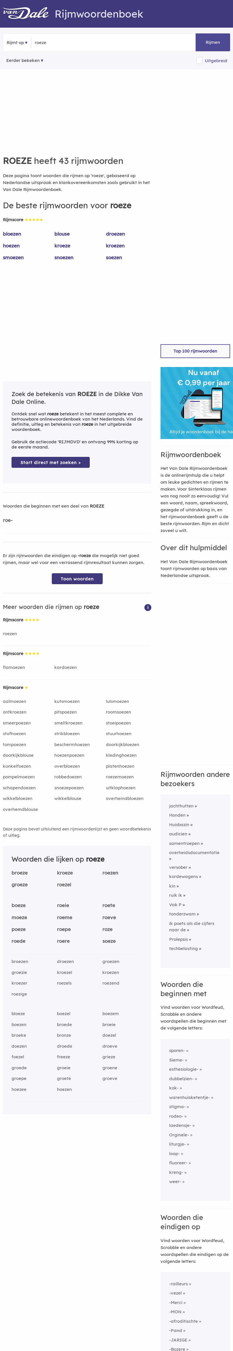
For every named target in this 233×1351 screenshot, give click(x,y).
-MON (175, 1311)
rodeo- (176, 1116)
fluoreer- (178, 1162)
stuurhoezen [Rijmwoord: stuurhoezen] (118, 733)
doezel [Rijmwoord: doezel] (109, 1035)
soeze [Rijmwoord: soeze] (109, 941)
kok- (174, 1088)
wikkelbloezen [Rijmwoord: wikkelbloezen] (18, 798)
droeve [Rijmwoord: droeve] (109, 1046)
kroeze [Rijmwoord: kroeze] (62, 246)
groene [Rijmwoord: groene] (109, 1067)
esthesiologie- (183, 1069)
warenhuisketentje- (189, 1097)
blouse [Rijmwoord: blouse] (62, 234)
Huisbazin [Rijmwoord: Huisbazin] (179, 824)
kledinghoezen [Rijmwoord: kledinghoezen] (121, 755)
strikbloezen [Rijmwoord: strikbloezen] (67, 733)
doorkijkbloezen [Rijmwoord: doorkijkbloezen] (122, 744)
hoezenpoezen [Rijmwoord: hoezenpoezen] (69, 755)
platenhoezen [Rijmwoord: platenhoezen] (120, 766)
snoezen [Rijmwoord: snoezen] (63, 257)
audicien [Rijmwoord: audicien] (178, 834)
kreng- (176, 1172)
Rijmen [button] (213, 42)
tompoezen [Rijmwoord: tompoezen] (14, 744)
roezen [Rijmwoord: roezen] (10, 633)
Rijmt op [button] (15, 42)
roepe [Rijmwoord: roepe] (64, 929)
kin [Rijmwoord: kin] (172, 886)
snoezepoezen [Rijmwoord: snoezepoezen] (69, 787)
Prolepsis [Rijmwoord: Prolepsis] (178, 939)
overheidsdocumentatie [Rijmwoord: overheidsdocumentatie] (194, 852)
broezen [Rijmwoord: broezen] (20, 961)
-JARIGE (178, 1340)
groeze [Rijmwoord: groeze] (20, 884)
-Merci (175, 1302)
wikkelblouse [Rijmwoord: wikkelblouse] (67, 798)
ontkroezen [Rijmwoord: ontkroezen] (14, 712)
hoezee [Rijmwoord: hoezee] (19, 1089)
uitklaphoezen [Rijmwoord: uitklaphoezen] (120, 787)
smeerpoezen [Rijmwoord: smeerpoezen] (17, 723)
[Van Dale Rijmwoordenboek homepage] (29, 13)
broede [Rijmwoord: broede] (64, 1024)
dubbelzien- (181, 1078)
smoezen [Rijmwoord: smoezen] (13, 257)
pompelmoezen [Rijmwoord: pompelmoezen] (19, 776)
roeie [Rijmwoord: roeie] (63, 905)
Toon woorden (77, 579)
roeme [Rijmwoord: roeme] (64, 917)
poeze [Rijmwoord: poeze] (19, 929)
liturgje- (177, 1144)
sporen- (177, 1050)
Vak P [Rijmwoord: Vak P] (175, 904)
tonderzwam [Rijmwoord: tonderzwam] (182, 914)
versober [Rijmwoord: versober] (178, 867)
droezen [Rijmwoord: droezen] (115, 234)
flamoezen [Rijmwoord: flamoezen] (14, 667)
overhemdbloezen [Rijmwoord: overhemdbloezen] (125, 798)
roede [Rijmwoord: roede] (18, 941)
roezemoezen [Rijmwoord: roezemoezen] (120, 776)
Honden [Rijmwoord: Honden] (177, 815)
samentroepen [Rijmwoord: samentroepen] (184, 843)
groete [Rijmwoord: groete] (64, 1078)
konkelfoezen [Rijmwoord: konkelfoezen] (17, 766)
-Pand (175, 1330)
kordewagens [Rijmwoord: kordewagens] (183, 876)
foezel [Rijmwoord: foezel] (18, 1056)
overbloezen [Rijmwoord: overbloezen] (67, 766)
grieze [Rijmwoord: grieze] (108, 1056)
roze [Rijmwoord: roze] (107, 929)
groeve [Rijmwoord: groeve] (109, 1078)
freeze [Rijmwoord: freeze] (63, 1056)
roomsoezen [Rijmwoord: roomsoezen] (118, 712)
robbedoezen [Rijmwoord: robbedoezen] (68, 776)
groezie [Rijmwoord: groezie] (19, 972)
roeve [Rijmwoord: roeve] (109, 917)
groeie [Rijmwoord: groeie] (63, 1067)
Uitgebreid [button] (216, 60)
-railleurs (178, 1283)
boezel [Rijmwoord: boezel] (63, 1013)
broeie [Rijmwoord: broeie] (109, 1024)
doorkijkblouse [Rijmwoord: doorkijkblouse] (18, 755)
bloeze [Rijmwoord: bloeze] (18, 1013)
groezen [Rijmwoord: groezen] (110, 961)
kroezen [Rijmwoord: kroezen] (115, 246)
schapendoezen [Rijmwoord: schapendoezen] (19, 787)
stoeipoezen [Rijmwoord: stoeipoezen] (118, 723)
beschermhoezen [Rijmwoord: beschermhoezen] (72, 744)
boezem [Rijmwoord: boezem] (110, 1013)
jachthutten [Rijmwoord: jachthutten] (181, 806)
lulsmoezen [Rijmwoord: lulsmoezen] (117, 701)
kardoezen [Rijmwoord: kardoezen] (65, 667)
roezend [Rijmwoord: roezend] (110, 983)
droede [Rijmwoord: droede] (64, 1046)
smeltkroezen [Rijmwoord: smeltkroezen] (68, 723)
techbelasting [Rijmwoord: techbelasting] (183, 948)
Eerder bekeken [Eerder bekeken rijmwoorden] (23, 60)
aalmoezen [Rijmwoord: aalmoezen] (14, 701)
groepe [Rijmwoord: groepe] (19, 1078)
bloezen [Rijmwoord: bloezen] (12, 234)
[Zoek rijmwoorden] (62, 43)
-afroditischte (183, 1321)
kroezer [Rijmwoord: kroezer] (19, 983)
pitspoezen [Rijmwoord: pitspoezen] (65, 712)
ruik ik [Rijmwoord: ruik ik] (175, 895)
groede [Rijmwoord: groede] (19, 1067)
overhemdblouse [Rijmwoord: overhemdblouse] (20, 809)
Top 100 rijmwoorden (195, 351)
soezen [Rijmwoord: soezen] (114, 257)
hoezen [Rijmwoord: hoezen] (11, 246)
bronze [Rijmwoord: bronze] (64, 1035)
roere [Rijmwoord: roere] (63, 941)
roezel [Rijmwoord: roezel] (64, 884)
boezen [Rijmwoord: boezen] (19, 1024)
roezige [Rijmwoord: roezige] (19, 994)
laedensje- (180, 1125)
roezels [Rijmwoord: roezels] (64, 983)
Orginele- (179, 1135)
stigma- (177, 1106)
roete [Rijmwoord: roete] (108, 905)
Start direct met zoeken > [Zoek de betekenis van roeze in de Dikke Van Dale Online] (50, 462)
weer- (175, 1181)
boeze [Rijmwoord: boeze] (19, 905)
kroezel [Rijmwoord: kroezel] (64, 972)
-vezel (175, 1293)
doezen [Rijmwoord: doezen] (19, 1046)
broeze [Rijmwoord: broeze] (20, 873)
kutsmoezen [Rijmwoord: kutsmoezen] (67, 701)
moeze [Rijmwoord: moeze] (19, 917)
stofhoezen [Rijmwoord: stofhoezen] (14, 733)
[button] (147, 607)
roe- (8, 520)
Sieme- (176, 1060)
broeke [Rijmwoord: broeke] (19, 1035)
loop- (174, 1153)
